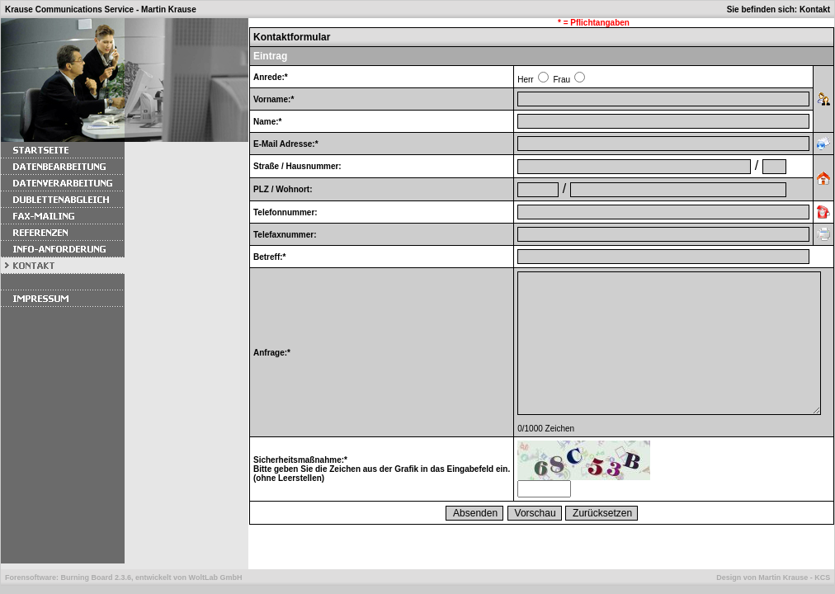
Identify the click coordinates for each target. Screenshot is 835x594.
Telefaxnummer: (285, 234)
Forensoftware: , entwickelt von (123, 577)
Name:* (267, 121)
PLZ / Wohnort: (282, 189)
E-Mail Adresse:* (285, 143)
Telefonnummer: (285, 212)
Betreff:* (269, 257)
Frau (561, 79)
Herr (525, 79)
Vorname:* (273, 99)
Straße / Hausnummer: (297, 166)
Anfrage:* (271, 352)
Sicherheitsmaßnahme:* (300, 459)
